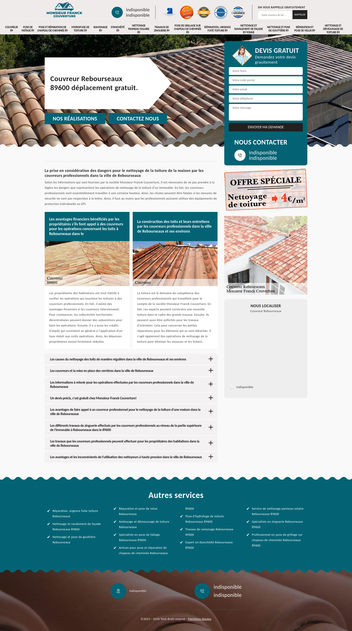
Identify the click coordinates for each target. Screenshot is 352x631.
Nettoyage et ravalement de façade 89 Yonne (248, 29)
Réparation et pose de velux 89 (304, 28)
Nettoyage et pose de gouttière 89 (278, 28)
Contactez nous (138, 118)
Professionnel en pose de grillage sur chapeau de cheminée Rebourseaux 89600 (277, 540)
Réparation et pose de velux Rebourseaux (138, 511)
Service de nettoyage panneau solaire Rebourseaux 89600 (278, 511)
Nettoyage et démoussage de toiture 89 (333, 29)
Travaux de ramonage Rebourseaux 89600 (209, 532)
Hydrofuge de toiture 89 (80, 28)
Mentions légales (199, 619)
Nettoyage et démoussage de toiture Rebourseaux (144, 524)
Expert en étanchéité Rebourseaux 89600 (209, 545)
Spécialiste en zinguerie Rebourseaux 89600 (277, 524)
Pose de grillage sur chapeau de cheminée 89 (187, 29)
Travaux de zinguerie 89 (161, 28)
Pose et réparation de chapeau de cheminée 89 (52, 28)
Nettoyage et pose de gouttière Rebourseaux (74, 539)
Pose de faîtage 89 (28, 28)
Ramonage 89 (100, 28)
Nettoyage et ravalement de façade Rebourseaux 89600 (77, 526)
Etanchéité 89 (118, 28)
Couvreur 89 (11, 28)
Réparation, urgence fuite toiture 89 (217, 28)
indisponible (138, 9)
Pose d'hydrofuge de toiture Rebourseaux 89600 (204, 519)
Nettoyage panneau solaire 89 (138, 29)
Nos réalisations (75, 118)
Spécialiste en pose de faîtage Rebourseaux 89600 (139, 537)
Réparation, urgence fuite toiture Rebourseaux (75, 513)
